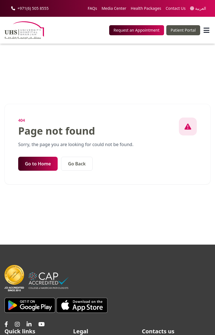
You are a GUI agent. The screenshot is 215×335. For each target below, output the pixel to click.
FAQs (92, 8)
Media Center (114, 8)
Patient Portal (183, 30)
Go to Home (38, 164)
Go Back (77, 164)
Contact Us (176, 8)
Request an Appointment (137, 30)
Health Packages (146, 8)
